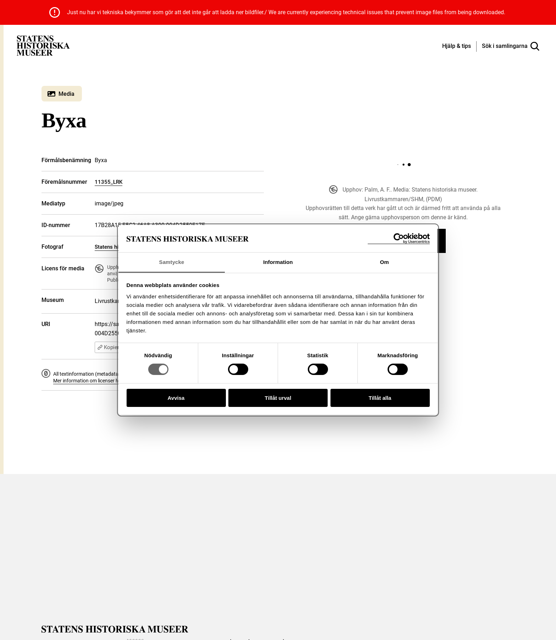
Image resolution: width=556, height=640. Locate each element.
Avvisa (176, 398)
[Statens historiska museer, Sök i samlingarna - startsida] (43, 45)
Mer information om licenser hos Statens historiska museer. (118, 381)
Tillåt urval (278, 398)
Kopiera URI (114, 347)
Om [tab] (384, 262)
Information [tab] (278, 262)
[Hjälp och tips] (456, 46)
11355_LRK (108, 182)
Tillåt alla (380, 398)
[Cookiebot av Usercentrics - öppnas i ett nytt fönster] (399, 238)
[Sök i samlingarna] (510, 46)
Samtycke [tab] (171, 262)
